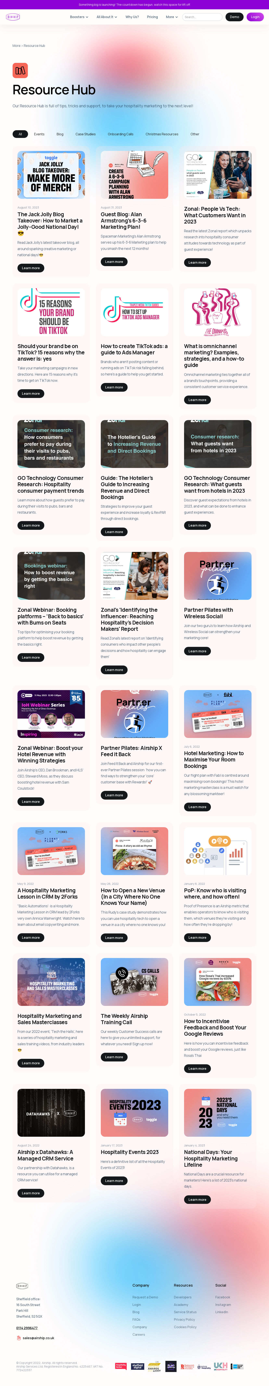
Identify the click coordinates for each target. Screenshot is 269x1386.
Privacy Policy (184, 1319)
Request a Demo (145, 1297)
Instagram (223, 1304)
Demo (234, 17)
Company (139, 1327)
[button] (79, 17)
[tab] (20, 134)
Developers (183, 1297)
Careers (138, 1334)
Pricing (152, 17)
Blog (135, 1312)
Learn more (31, 268)
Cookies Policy (185, 1327)
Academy (181, 1304)
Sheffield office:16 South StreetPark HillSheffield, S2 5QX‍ (29, 1313)
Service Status (185, 1312)
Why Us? (132, 17)
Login (255, 17)
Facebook (222, 1297)
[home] (13, 17)
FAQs (136, 1319)
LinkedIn (221, 1312)
